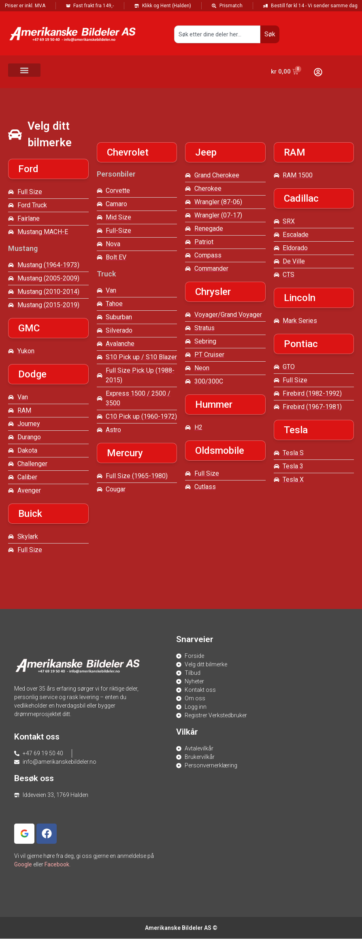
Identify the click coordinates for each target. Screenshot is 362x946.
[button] (24, 70)
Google (23, 864)
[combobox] (217, 34)
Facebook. (57, 864)
